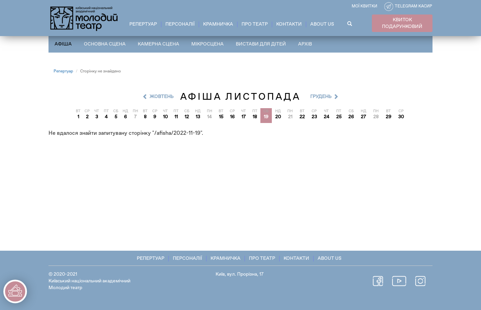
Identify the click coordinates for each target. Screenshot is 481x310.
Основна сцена (105, 44)
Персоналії (180, 24)
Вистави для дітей (261, 44)
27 (363, 117)
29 (388, 117)
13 (198, 117)
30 (401, 117)
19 (266, 117)
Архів (305, 44)
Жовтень (161, 96)
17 (244, 117)
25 (339, 117)
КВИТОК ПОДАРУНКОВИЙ (402, 23)
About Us (322, 24)
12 (187, 117)
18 (255, 117)
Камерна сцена (158, 44)
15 (221, 117)
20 (278, 117)
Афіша (63, 44)
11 (176, 117)
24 (326, 117)
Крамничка (218, 24)
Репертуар (143, 24)
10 (165, 117)
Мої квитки (364, 6)
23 (314, 117)
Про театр (255, 24)
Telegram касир (413, 6)
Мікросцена (207, 44)
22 (302, 117)
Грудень (320, 96)
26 (351, 117)
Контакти (289, 24)
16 (232, 117)
